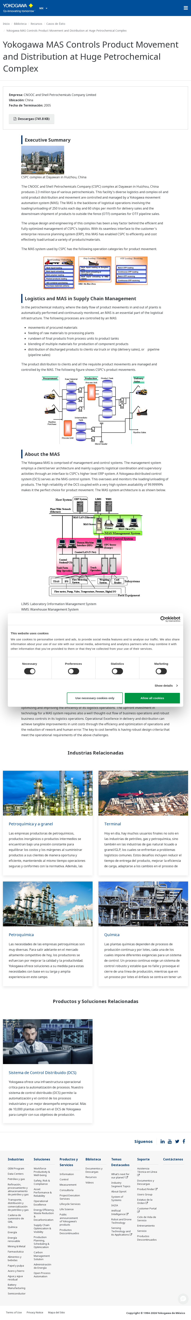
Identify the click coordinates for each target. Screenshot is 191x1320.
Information (67, 1174)
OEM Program (16, 1168)
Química (111, 934)
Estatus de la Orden (144, 1201)
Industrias (16, 1159)
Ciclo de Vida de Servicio (146, 1218)
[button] (183, 1298)
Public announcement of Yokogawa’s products (69, 1219)
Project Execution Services (70, 1197)
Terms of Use (14, 1312)
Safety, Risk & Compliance (42, 1182)
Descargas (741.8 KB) (32, 119)
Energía (12, 1232)
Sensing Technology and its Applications (121, 1231)
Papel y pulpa (16, 1265)
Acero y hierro (16, 1271)
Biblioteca (20, 24)
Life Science (67, 1209)
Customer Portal (147, 1208)
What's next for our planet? (120, 1175)
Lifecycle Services (70, 1204)
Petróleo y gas (16, 1179)
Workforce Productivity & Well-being (42, 1172)
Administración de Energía (42, 1266)
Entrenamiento (146, 1225)
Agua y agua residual (15, 1277)
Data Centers (16, 1173)
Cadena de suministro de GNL (16, 1218)
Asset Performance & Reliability (43, 1192)
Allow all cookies (152, 698)
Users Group (144, 1194)
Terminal (112, 823)
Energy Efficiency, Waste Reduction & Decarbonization (44, 1214)
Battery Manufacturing (16, 1286)
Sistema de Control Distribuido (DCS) (42, 1072)
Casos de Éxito (55, 24)
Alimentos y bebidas (14, 1258)
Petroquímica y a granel (31, 823)
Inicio (6, 24)
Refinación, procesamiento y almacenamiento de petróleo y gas (18, 1189)
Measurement (68, 1184)
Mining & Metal (16, 1246)
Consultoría (66, 1190)
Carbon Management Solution (42, 1256)
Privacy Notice (35, 1312)
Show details (164, 685)
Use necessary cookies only (94, 698)
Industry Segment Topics (120, 1184)
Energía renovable (14, 1239)
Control (64, 1179)
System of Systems (117, 1198)
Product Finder (145, 1189)
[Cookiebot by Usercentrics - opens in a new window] (163, 619)
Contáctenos (173, 1159)
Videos (90, 1182)
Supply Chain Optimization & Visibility (42, 1228)
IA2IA (114, 1205)
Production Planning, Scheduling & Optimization (41, 1242)
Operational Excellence (41, 1202)
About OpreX (118, 1191)
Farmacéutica (16, 1251)
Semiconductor (17, 1293)
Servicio (142, 1231)
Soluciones (42, 1159)
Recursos (36, 24)
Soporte (143, 1159)
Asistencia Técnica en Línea (147, 1170)
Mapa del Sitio (56, 1312)
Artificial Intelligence (118, 1212)
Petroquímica (21, 934)
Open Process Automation (42, 1274)
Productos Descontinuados (69, 1231)
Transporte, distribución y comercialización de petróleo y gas (18, 1204)
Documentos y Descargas (94, 1170)
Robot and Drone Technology (121, 1221)
